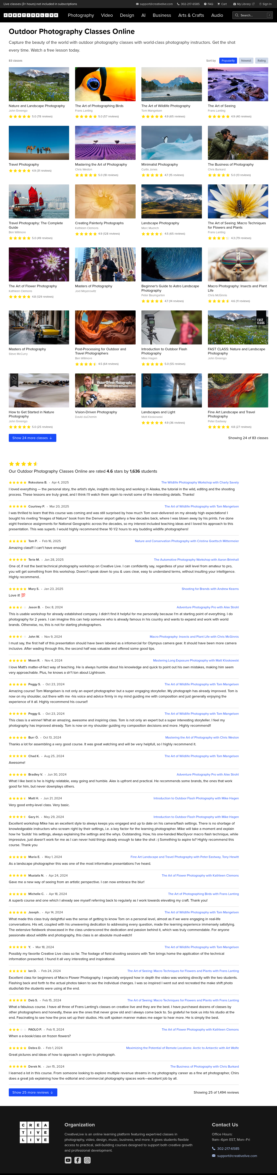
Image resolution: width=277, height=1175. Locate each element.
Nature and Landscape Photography (37, 105)
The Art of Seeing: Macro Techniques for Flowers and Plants (237, 225)
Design (127, 15)
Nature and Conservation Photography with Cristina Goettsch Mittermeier (187, 541)
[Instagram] (87, 1160)
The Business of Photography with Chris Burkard (204, 1066)
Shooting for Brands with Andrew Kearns (210, 589)
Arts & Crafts (191, 15)
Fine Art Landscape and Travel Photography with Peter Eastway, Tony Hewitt (185, 857)
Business (162, 15)
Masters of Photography (93, 285)
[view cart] (223, 4)
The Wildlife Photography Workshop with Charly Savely (200, 482)
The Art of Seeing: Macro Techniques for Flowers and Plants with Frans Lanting (183, 971)
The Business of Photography (231, 164)
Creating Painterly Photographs (99, 222)
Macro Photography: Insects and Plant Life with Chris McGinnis (194, 637)
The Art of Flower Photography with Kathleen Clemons (200, 875)
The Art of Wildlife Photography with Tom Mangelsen (202, 506)
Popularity (228, 60)
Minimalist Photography (159, 164)
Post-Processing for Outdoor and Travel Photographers (100, 351)
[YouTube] (68, 1160)
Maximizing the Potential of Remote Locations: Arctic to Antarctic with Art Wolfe (182, 1048)
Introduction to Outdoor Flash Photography (164, 351)
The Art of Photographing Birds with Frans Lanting (203, 894)
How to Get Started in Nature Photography (31, 414)
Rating (262, 60)
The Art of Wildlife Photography (165, 105)
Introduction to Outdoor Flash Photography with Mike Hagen (196, 798)
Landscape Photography (160, 222)
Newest (246, 60)
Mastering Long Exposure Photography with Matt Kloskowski (196, 660)
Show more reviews (33, 1092)
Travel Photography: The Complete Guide (36, 225)
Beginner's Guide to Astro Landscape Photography (170, 288)
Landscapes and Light (158, 411)
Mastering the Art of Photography (101, 164)
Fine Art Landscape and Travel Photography (231, 414)
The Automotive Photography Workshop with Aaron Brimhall (196, 559)
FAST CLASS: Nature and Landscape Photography (236, 351)
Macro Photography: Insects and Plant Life (237, 288)
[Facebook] (77, 1160)
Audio (217, 15)
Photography (81, 15)
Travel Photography (24, 164)
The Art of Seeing (221, 105)
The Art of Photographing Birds (99, 105)
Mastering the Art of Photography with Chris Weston (202, 737)
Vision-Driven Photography (96, 411)
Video (107, 15)
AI (143, 15)
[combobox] (253, 15)
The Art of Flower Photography (33, 285)
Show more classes (32, 437)
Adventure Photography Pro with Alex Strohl (208, 607)
